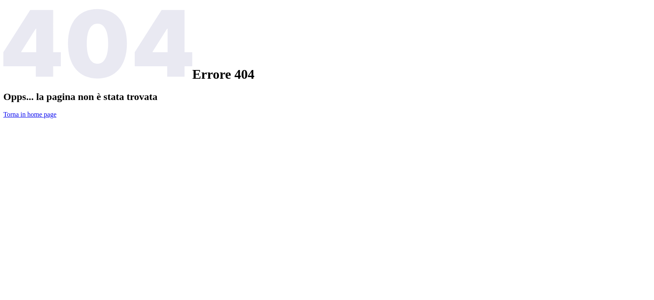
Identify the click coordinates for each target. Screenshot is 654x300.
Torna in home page (29, 114)
